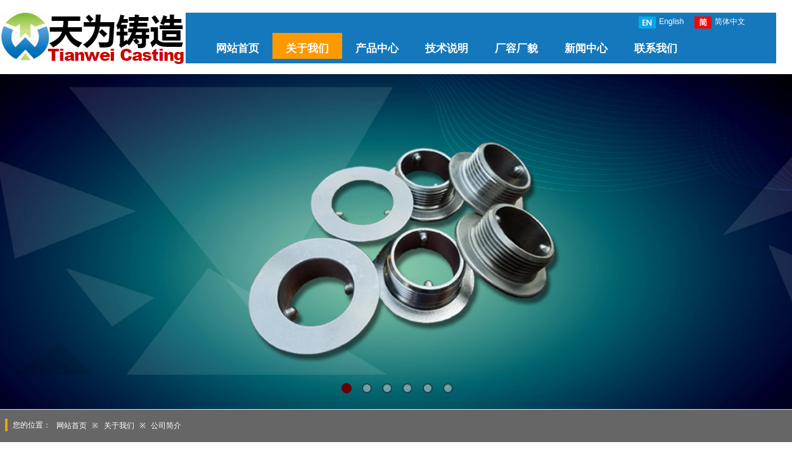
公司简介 (166, 425)
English (661, 22)
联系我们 (655, 48)
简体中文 (719, 22)
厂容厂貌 (516, 48)
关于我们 (307, 48)
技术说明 (446, 48)
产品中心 (377, 48)
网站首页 (237, 48)
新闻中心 (586, 48)
